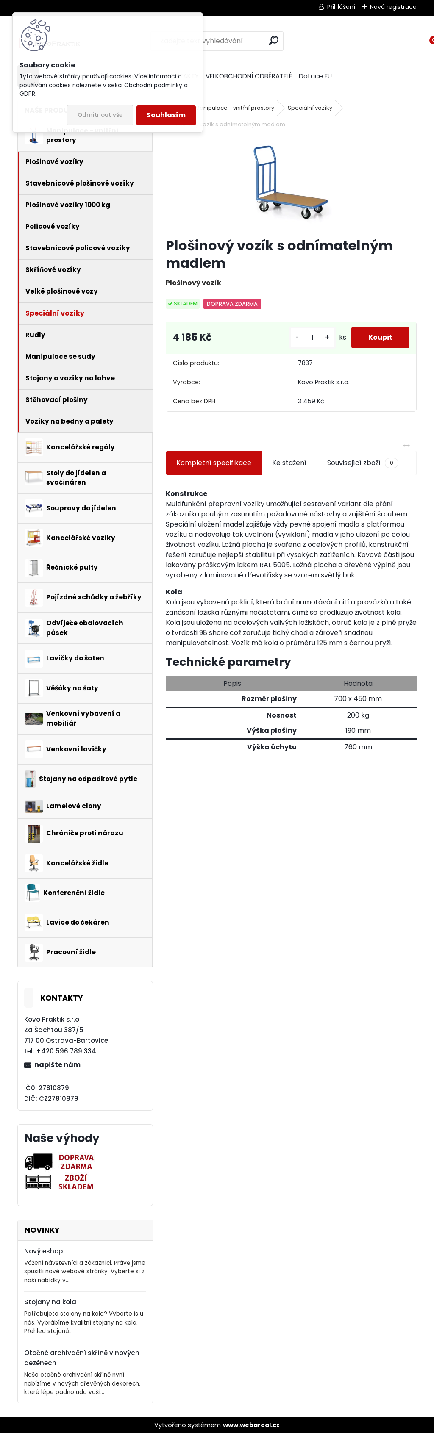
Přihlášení (341, 7)
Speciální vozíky (310, 108)
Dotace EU (315, 76)
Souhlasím (166, 115)
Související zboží (362, 463)
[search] (273, 40)
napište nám (57, 1065)
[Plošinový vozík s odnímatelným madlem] (291, 183)
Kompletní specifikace (213, 463)
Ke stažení (289, 463)
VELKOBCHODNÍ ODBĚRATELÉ (249, 76)
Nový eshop (43, 1251)
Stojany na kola (50, 1301)
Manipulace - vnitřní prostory (234, 108)
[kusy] (312, 337)
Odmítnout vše (100, 115)
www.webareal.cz (251, 1425)
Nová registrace (393, 7)
